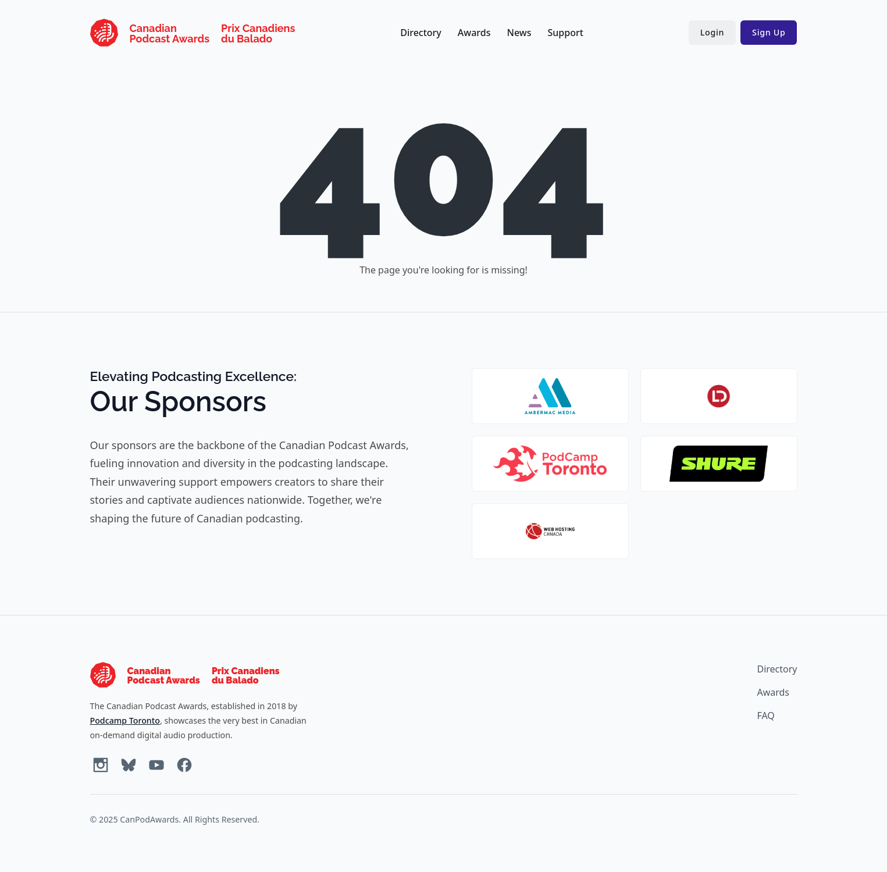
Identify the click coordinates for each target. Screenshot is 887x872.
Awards (474, 32)
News (519, 32)
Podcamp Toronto (125, 720)
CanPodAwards (149, 819)
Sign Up (768, 32)
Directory (420, 32)
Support (565, 32)
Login (712, 32)
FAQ (765, 715)
